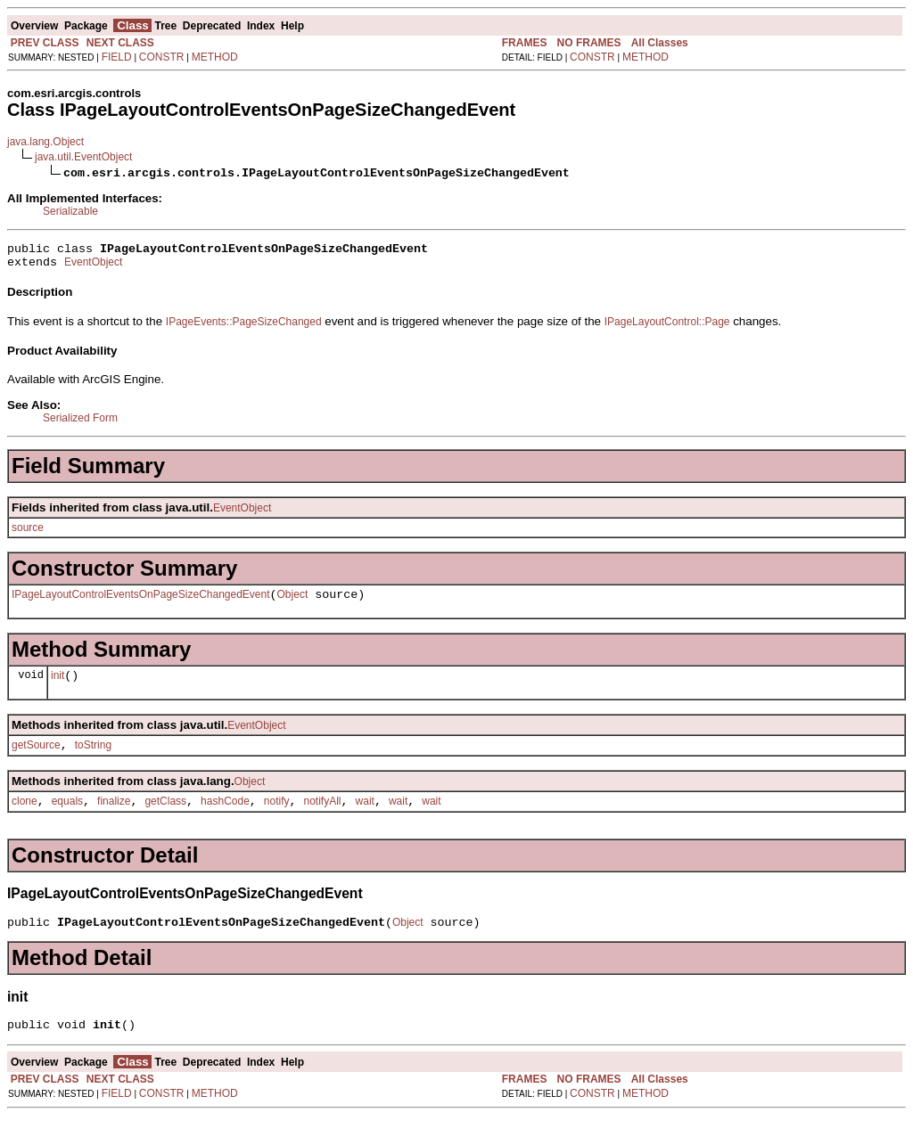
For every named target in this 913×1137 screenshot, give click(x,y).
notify (277, 817)
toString (93, 758)
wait (365, 817)
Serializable (70, 211)
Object (292, 602)
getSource (36, 758)
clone (24, 817)
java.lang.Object (45, 141)
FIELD (117, 57)
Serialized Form (80, 423)
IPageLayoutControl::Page (667, 327)
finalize (113, 817)
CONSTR (162, 57)
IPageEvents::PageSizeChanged (244, 327)
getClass (165, 817)
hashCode (225, 817)
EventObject (93, 267)
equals (67, 817)
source (28, 533)
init (57, 686)
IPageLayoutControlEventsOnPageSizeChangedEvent (141, 602)
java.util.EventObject (83, 157)
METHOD (215, 57)
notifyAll (322, 817)
